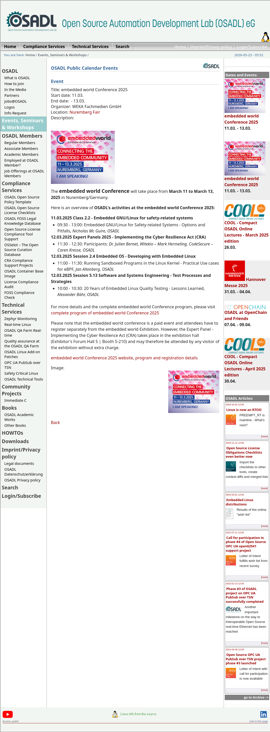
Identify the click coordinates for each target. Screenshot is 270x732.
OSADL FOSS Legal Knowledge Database (22, 221)
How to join (14, 83)
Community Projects (16, 390)
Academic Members (21, 154)
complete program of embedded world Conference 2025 (105, 313)
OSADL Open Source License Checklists (21, 210)
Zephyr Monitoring (20, 318)
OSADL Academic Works (19, 417)
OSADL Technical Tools (23, 379)
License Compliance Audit (21, 284)
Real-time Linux (17, 324)
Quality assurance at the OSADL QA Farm (21, 343)
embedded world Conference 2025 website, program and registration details (124, 358)
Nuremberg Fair (85, 112)
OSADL (10, 70)
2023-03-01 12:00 (235, 494)
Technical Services (13, 308)
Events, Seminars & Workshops (62, 55)
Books (9, 407)
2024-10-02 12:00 (235, 404)
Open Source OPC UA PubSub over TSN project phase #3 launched (246, 658)
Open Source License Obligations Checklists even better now (244, 452)
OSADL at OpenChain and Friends (245, 313)
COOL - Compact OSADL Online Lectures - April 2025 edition (245, 363)
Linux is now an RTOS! (244, 409)
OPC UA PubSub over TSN (22, 365)
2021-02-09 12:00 (235, 649)
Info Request (15, 113)
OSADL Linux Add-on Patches (22, 354)
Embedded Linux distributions (239, 502)
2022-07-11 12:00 (235, 532)
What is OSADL (17, 77)
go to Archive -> (256, 697)
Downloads (15, 441)
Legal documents (19, 463)
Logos (9, 107)
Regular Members (19, 142)
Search (10, 487)
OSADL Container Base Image (23, 273)
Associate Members (21, 148)
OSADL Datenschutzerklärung (23, 472)
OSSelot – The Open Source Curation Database (21, 249)
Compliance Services (16, 187)
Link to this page (258, 721)
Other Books (15, 425)
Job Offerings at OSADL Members (24, 173)
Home (180, 47)
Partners (11, 95)
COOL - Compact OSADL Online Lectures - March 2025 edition (246, 229)
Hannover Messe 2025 (245, 282)
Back (55, 422)
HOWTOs (12, 432)
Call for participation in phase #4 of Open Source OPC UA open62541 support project (246, 544)
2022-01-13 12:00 (235, 583)
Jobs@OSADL (15, 101)
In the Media (15, 89)
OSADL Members (22, 135)
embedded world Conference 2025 (244, 117)
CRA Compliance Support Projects (18, 263)
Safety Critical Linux (21, 373)
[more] (264, 436)
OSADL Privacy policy (22, 480)
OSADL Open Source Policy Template (21, 199)
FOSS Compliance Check (19, 295)
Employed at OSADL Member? (21, 163)
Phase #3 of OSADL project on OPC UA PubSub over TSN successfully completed (245, 595)
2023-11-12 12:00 (235, 443)
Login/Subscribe (252, 47)
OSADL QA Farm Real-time (23, 333)
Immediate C (15, 400)
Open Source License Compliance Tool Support (22, 234)
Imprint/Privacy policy (211, 47)
